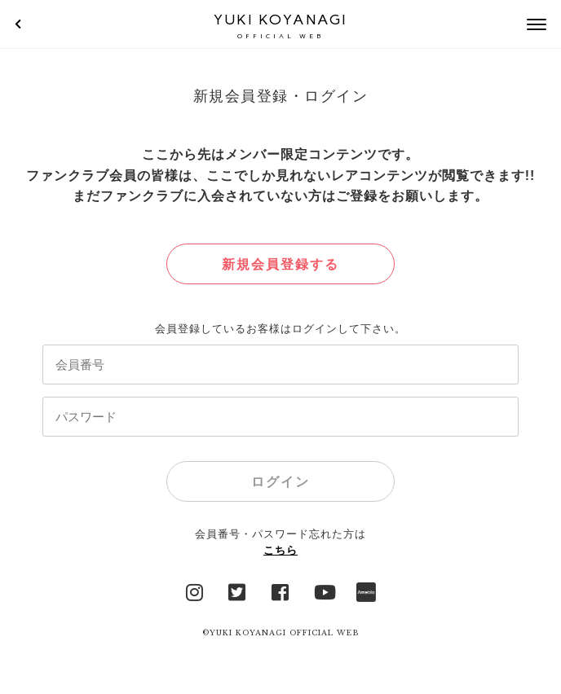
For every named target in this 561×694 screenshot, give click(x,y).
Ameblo (366, 590)
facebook (280, 590)
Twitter (237, 590)
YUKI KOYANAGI (280, 26)
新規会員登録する (280, 264)
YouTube (324, 590)
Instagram (195, 590)
